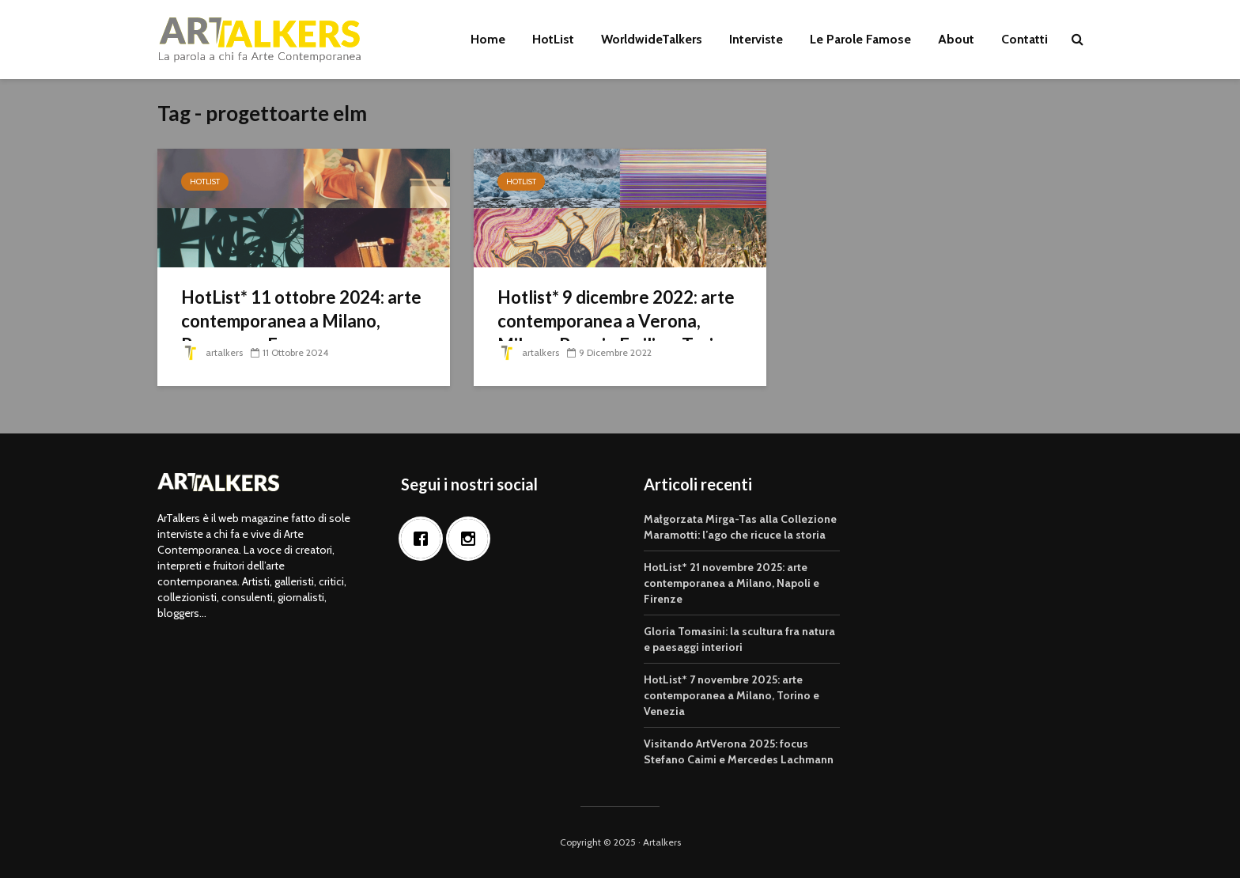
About (956, 39)
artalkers (212, 352)
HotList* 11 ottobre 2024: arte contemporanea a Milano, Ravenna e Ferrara (301, 320)
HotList (553, 39)
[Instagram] (472, 538)
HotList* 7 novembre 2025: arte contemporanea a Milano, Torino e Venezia (731, 695)
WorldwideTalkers (651, 39)
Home (488, 39)
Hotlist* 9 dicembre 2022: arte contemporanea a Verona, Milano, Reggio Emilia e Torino (616, 320)
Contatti (1024, 39)
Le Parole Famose (860, 39)
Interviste (756, 39)
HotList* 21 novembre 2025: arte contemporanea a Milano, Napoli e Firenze (731, 583)
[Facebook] (424, 538)
